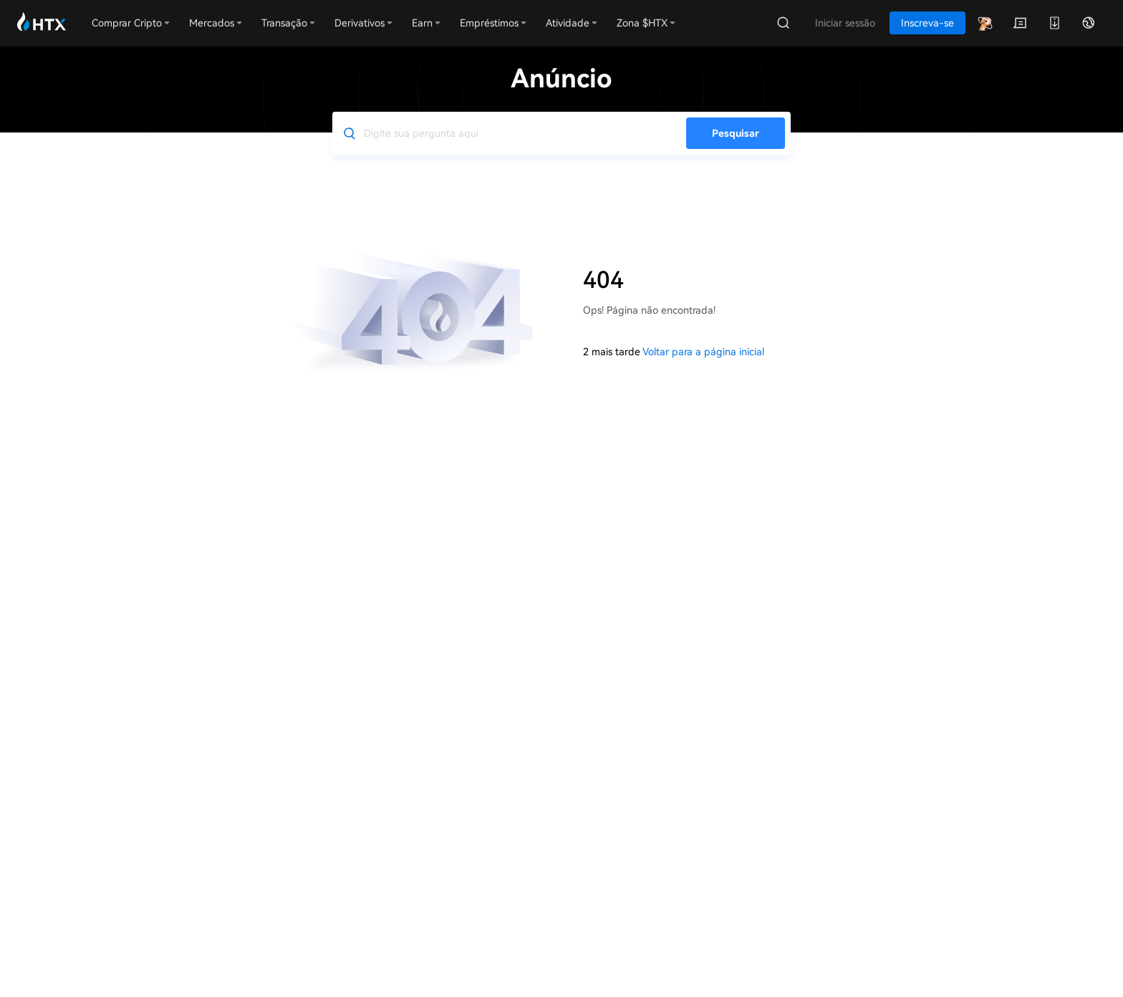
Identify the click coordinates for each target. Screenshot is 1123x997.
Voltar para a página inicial (703, 351)
